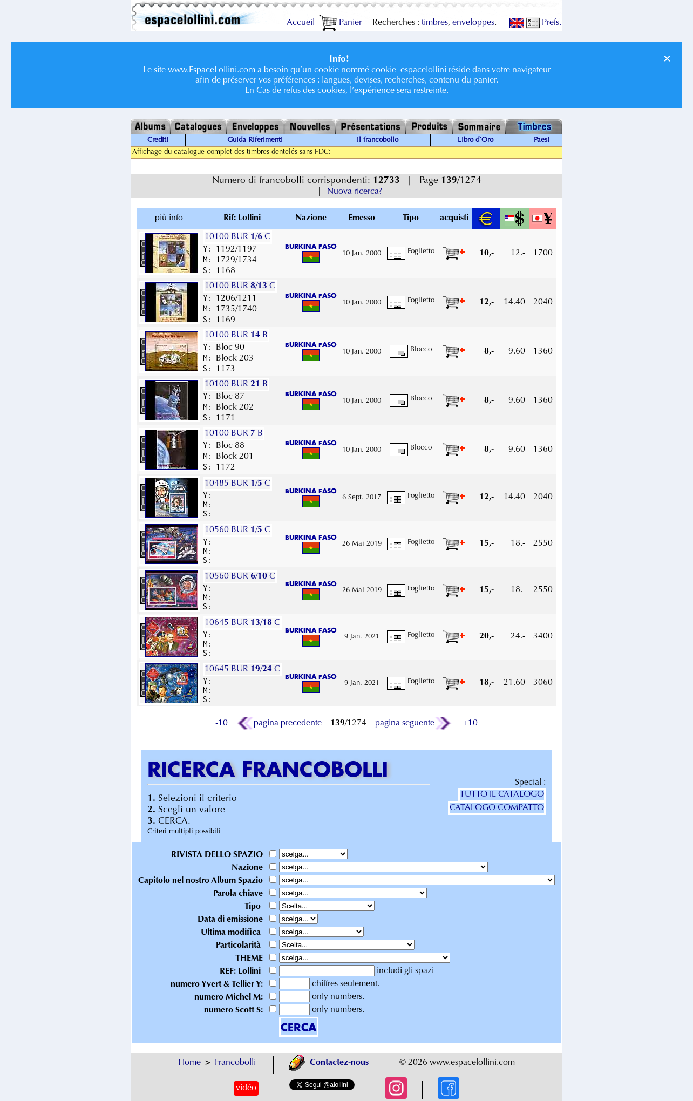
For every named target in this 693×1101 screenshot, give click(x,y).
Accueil (300, 22)
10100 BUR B (236, 335)
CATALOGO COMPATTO (497, 808)
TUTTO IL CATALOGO (502, 794)
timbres (435, 22)
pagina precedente (279, 723)
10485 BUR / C (237, 483)
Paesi (541, 140)
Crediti (157, 140)
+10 (470, 723)
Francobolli (235, 1062)
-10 (221, 723)
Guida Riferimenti (255, 140)
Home (189, 1062)
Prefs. (543, 22)
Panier (340, 22)
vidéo (246, 1088)
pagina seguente (413, 723)
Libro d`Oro (475, 140)
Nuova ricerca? (354, 191)
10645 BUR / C (242, 623)
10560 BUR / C (237, 530)
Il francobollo (377, 140)
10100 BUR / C (237, 237)
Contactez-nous (329, 1062)
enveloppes (473, 22)
